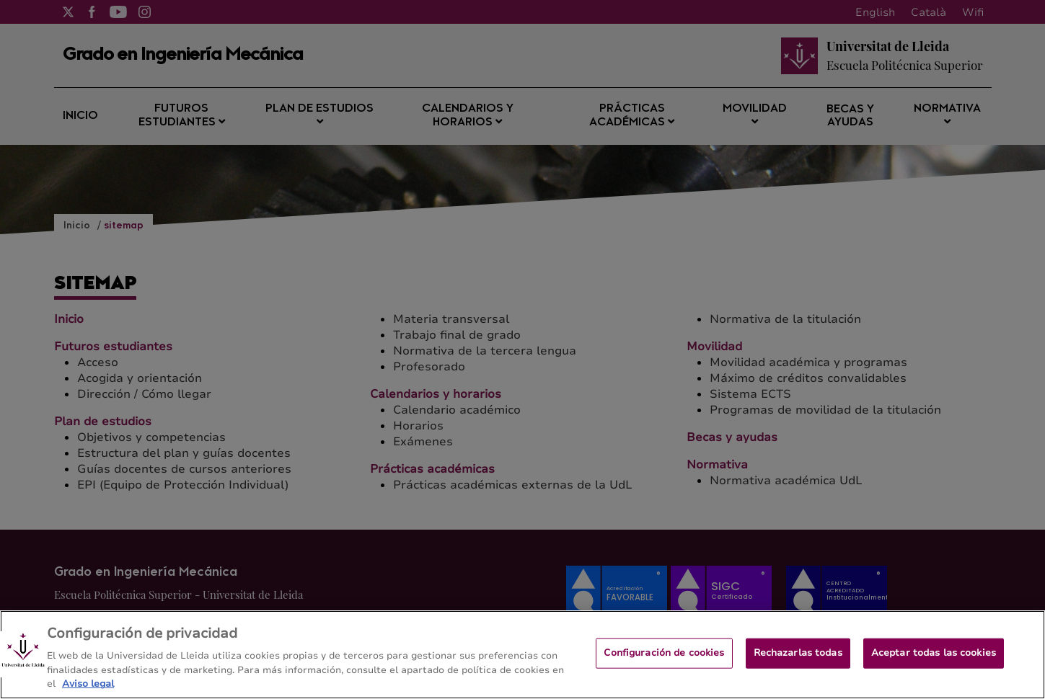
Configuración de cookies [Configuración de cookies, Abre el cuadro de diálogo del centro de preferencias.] (664, 658)
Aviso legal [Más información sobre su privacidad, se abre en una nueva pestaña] (88, 690)
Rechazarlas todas (798, 658)
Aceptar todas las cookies (933, 658)
